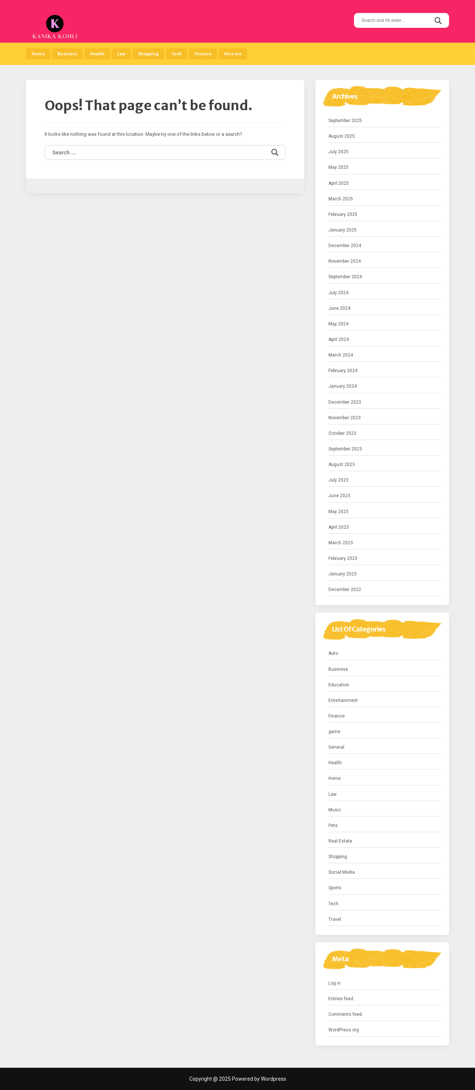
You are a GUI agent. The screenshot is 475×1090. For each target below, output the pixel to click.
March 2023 (340, 542)
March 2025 (340, 198)
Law (121, 53)
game (334, 731)
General (336, 747)
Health (97, 53)
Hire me (233, 53)
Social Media (341, 872)
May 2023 (338, 511)
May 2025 (338, 167)
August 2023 (341, 464)
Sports (334, 887)
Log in (334, 983)
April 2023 (338, 527)
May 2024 (338, 323)
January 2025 (342, 230)
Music (334, 809)
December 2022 (344, 589)
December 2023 (344, 402)
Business (67, 53)
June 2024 (339, 308)
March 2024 (340, 355)
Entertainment (343, 700)
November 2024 (344, 261)
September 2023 (345, 449)
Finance (203, 53)
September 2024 (345, 276)
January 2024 (342, 386)
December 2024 (344, 245)
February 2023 (342, 558)
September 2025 (345, 120)
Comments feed (345, 1014)
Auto (333, 653)
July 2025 (338, 151)
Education (338, 684)
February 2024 (342, 370)
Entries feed (340, 998)
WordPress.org (343, 1029)
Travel (334, 919)
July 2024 (338, 292)
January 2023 (342, 574)
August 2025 (341, 136)
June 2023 (339, 495)
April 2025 (338, 183)
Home (38, 53)
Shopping (148, 53)
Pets (333, 825)
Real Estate (340, 841)
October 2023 (342, 433)
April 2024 (338, 339)
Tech (176, 53)
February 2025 (342, 214)
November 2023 (344, 417)
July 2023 (338, 480)
